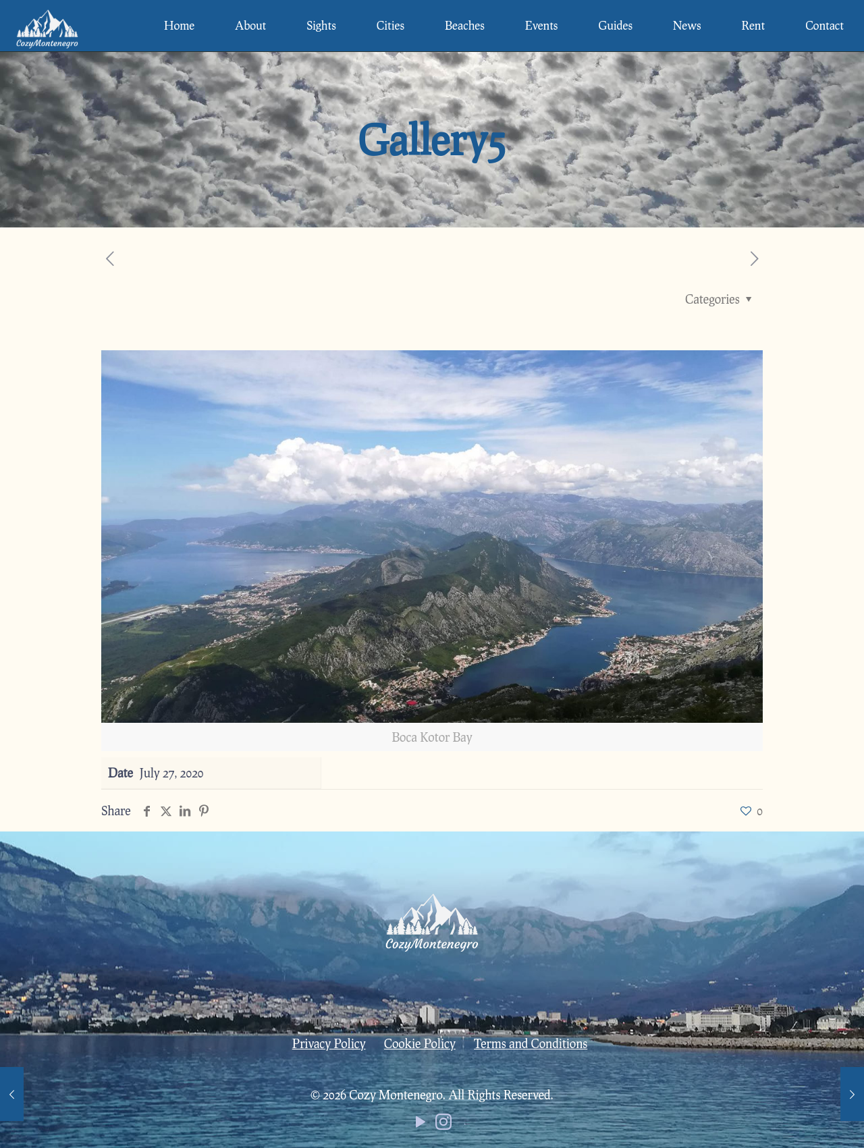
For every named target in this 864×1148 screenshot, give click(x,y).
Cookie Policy (420, 1043)
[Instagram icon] (443, 1124)
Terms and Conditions (530, 1043)
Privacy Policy (329, 1043)
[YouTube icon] (420, 1124)
